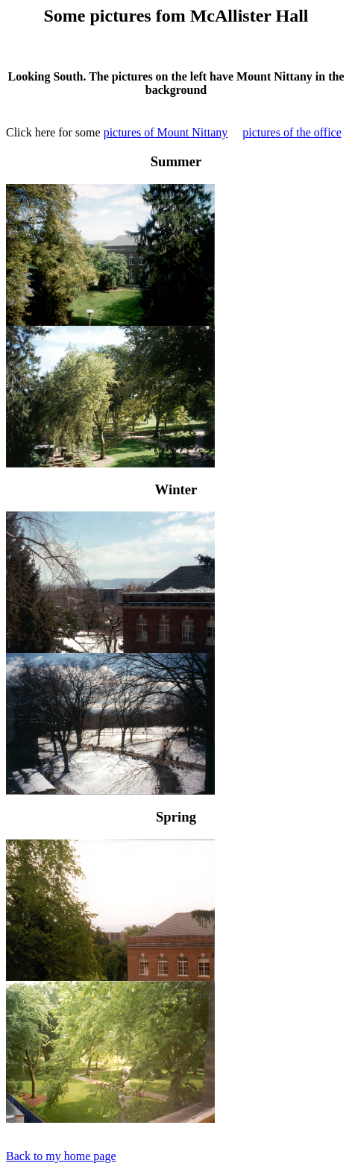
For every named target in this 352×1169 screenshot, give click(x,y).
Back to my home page (61, 1156)
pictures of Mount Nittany (166, 132)
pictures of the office (292, 132)
